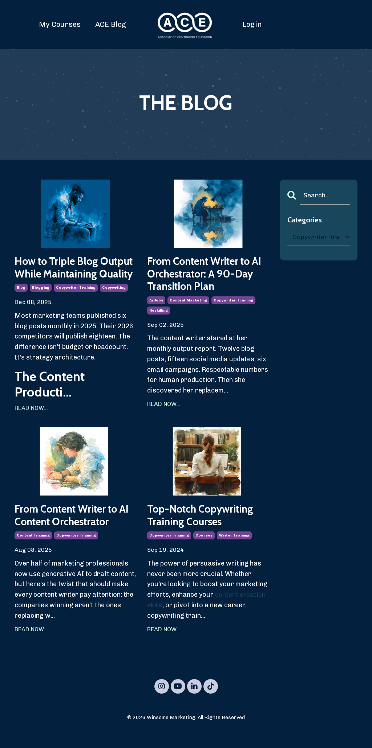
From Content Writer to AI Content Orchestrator (72, 530)
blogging (40, 302)
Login (252, 24)
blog (21, 302)
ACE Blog (110, 24)
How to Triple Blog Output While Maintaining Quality (62, 274)
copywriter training (76, 302)
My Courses (60, 24)
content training (33, 551)
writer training (234, 551)
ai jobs (156, 302)
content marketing (188, 302)
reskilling (158, 312)
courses (204, 551)
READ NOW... (31, 422)
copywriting (114, 302)
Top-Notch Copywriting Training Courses (204, 530)
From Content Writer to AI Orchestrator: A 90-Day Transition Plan (203, 274)
